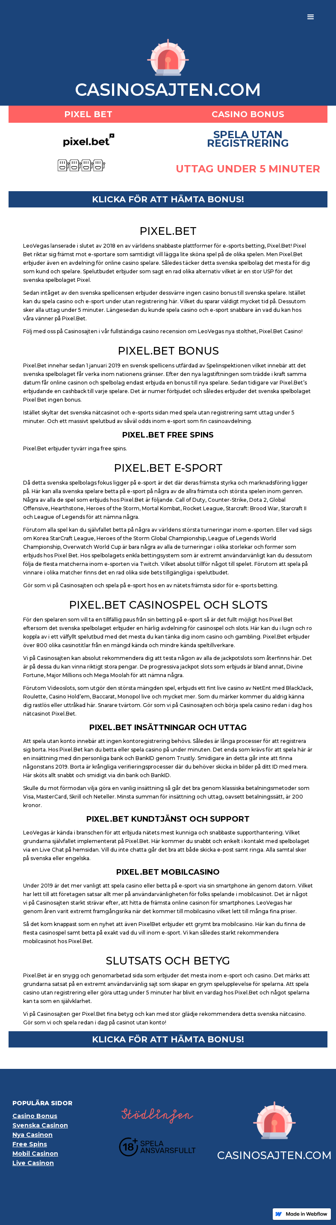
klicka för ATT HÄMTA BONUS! (168, 199)
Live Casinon (33, 1163)
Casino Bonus (34, 1116)
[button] (311, 17)
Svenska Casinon (40, 1125)
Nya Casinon (32, 1135)
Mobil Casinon (35, 1153)
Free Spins (29, 1144)
